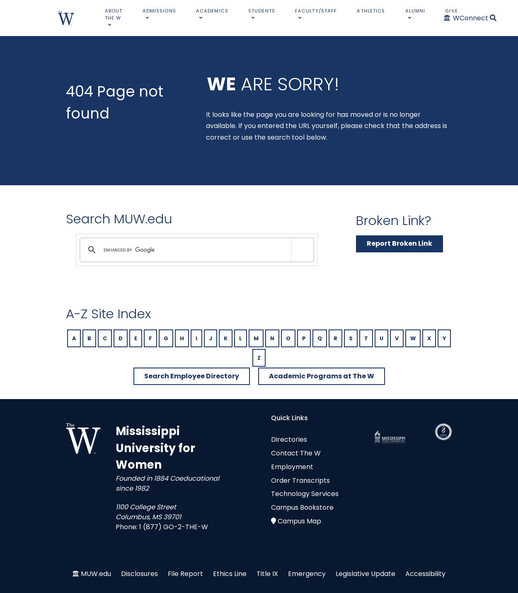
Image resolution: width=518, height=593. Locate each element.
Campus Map (299, 521)
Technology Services (305, 494)
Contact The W (296, 453)
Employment (292, 467)
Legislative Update (365, 573)
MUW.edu (96, 573)
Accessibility (425, 573)
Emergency (307, 573)
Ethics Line (230, 573)
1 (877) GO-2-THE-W (173, 527)
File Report (185, 573)
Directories (289, 439)
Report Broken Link (399, 243)
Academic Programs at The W (321, 376)
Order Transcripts (300, 480)
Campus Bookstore (302, 507)
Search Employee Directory (191, 376)
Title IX (267, 573)
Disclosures (139, 573)
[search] (195, 250)
